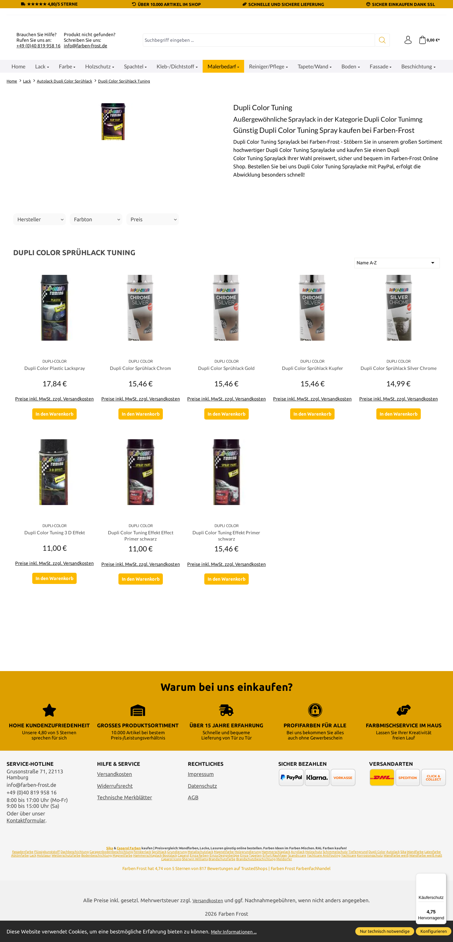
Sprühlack (159, 872)
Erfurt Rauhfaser (275, 876)
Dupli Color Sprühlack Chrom (140, 445)
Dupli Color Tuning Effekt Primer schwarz (226, 616)
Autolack (393, 872)
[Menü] (442, 877)
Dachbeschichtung (75, 872)
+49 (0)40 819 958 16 (38, 122)
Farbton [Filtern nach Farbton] (97, 297)
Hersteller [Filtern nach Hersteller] (40, 297)
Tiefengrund (358, 872)
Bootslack (170, 876)
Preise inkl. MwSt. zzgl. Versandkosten (54, 476)
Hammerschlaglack (276, 872)
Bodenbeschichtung (96, 876)
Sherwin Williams (195, 879)
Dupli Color (377, 872)
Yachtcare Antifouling (323, 876)
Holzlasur (44, 876)
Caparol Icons (171, 879)
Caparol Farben (129, 868)
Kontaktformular (26, 841)
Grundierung (177, 872)
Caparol (183, 876)
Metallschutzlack (200, 872)
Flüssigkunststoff (47, 872)
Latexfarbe (432, 872)
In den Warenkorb (54, 491)
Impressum (201, 794)
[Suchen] (379, 117)
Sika (109, 868)
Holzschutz (313, 872)
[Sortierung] (397, 340)
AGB (193, 818)
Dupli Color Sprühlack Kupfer (312, 445)
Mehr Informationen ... (237, 931)
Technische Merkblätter (124, 818)
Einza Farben (199, 876)
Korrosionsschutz (370, 876)
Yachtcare (348, 876)
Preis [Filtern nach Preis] (154, 297)
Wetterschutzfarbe (66, 876)
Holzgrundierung (248, 872)
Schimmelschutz (335, 872)
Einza (244, 876)
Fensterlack (142, 872)
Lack (33, 876)
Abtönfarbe (20, 876)
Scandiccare (297, 876)
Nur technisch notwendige (385, 931)
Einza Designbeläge (224, 876)
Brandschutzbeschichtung (256, 879)
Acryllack (298, 872)
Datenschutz (202, 806)
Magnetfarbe (224, 872)
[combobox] (257, 117)
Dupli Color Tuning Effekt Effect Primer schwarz (140, 616)
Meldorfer (284, 879)
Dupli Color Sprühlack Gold (226, 445)
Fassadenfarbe (23, 872)
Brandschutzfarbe (222, 879)
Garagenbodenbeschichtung (111, 872)
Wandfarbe (415, 872)
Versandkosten (114, 794)
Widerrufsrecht (115, 806)
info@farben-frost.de (85, 122)
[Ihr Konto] (405, 117)
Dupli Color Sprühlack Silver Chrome (398, 449)
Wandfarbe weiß (396, 876)
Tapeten (255, 876)
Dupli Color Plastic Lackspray (54, 445)
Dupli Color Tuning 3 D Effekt (54, 613)
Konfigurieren (433, 931)
